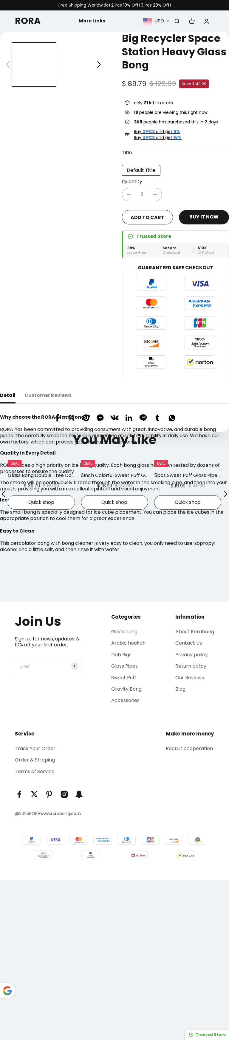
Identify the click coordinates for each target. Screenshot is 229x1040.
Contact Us (188, 803)
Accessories (125, 860)
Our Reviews (189, 837)
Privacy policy (191, 814)
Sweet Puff (123, 837)
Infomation (190, 777)
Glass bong (124, 791)
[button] (8, 64)
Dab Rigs (121, 814)
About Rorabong (194, 791)
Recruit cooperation (189, 908)
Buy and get (157, 131)
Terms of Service (35, 931)
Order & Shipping (35, 920)
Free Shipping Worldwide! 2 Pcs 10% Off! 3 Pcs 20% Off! (114, 5)
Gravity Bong (126, 849)
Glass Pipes (124, 826)
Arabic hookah (128, 803)
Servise (24, 893)
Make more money (190, 893)
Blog (180, 849)
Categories (126, 777)
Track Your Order (35, 908)
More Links (92, 20)
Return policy (190, 826)
